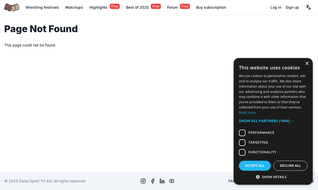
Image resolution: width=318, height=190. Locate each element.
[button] (273, 121)
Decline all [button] (290, 165)
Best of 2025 (137, 7)
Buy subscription (211, 7)
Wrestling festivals (42, 7)
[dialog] (273, 121)
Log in (276, 7)
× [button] (307, 64)
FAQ (232, 181)
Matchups (74, 7)
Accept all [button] (255, 165)
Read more (247, 112)
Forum (172, 7)
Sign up (292, 7)
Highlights (98, 7)
